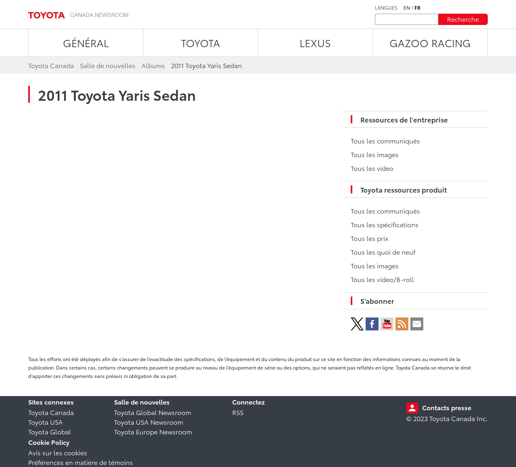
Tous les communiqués (385, 140)
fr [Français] (417, 8)
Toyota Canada (51, 412)
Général (86, 42)
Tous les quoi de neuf (383, 251)
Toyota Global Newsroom (152, 412)
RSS (237, 412)
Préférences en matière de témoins (80, 462)
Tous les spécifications (384, 224)
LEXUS (315, 42)
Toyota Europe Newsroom (153, 431)
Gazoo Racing (430, 42)
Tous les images (375, 154)
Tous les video (372, 167)
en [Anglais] (407, 8)
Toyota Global (49, 431)
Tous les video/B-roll (382, 279)
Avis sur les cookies (57, 452)
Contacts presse (446, 407)
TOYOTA (200, 42)
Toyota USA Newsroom (148, 421)
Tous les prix (369, 238)
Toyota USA (45, 421)
